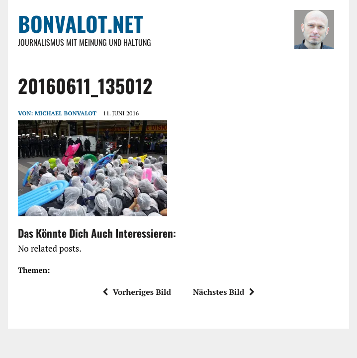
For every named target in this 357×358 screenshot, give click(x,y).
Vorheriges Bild (136, 291)
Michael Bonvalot (65, 113)
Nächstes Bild (224, 291)
